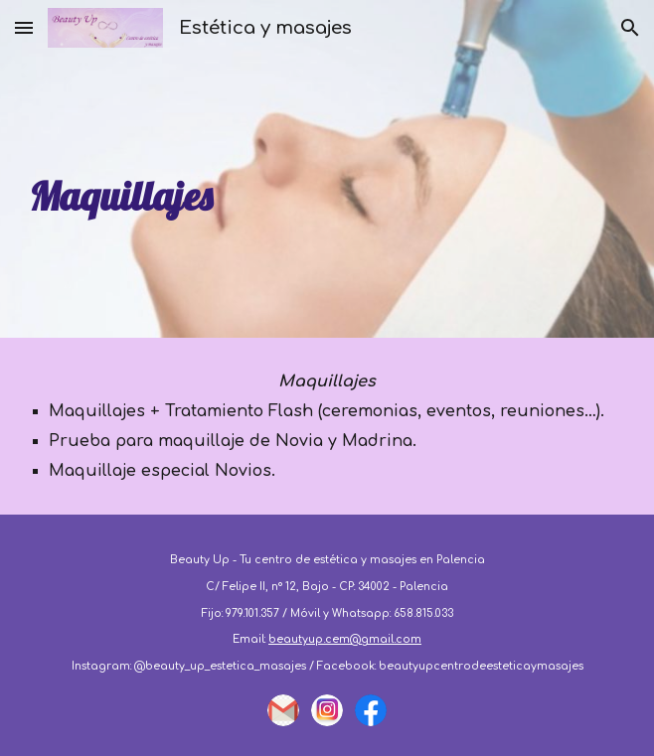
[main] (327, 168)
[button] (24, 27)
